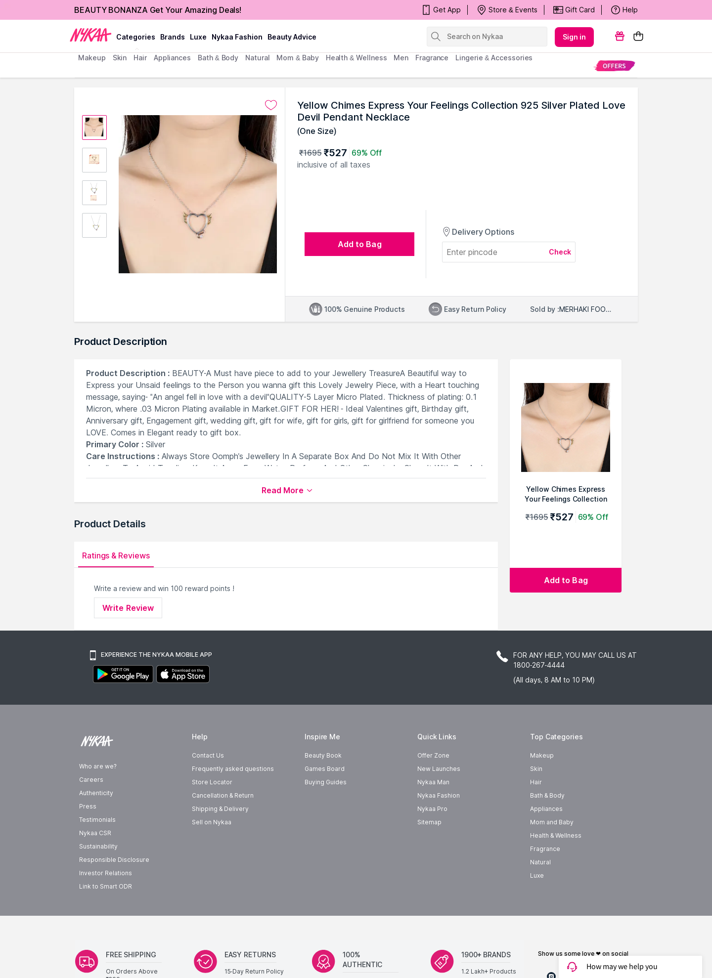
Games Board (325, 768)
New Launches (438, 768)
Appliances (546, 808)
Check (560, 252)
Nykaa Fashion (237, 37)
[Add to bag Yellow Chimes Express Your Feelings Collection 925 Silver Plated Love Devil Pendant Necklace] (566, 580)
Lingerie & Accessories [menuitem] (494, 57)
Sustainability (98, 846)
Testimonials (97, 819)
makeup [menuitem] (91, 57)
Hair (536, 782)
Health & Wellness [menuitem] (356, 57)
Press (87, 806)
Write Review (128, 608)
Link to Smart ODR (105, 886)
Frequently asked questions (233, 768)
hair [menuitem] (140, 57)
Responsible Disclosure (114, 859)
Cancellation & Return (223, 795)
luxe (198, 37)
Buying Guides (326, 782)
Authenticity (96, 793)
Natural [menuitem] (257, 57)
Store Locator (212, 782)
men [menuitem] (401, 57)
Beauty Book (323, 755)
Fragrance (545, 848)
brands (172, 37)
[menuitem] (614, 65)
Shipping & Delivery (220, 808)
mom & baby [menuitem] (297, 57)
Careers (91, 779)
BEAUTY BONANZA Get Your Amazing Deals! (157, 10)
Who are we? (98, 766)
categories (135, 37)
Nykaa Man (433, 782)
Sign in (574, 37)
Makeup (542, 755)
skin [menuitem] (120, 57)
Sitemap (429, 822)
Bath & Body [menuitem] (218, 57)
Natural (540, 862)
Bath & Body (547, 795)
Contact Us (208, 755)
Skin (536, 768)
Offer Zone (433, 755)
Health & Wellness (555, 835)
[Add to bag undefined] (359, 244)
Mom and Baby (552, 822)
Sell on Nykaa (211, 822)
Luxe (537, 875)
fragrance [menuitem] (431, 57)
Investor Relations (105, 873)
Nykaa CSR (95, 833)
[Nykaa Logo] (91, 34)
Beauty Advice (291, 37)
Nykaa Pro (432, 808)
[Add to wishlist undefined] (271, 105)
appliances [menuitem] (172, 57)
